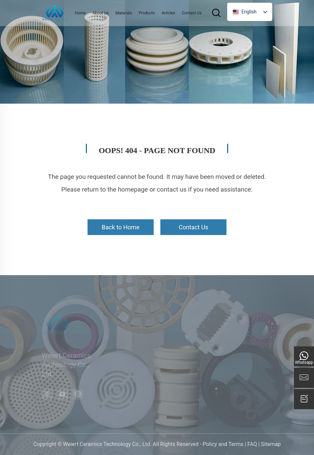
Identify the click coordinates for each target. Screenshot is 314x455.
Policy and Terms (223, 444)
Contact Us (191, 13)
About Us (101, 13)
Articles (168, 13)
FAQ (252, 444)
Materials (124, 13)
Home (80, 13)
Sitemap (271, 444)
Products (147, 13)
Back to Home (121, 227)
